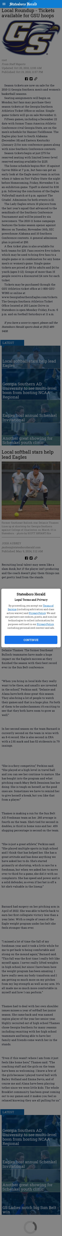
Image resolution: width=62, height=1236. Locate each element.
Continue (30, 640)
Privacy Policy (37, 613)
